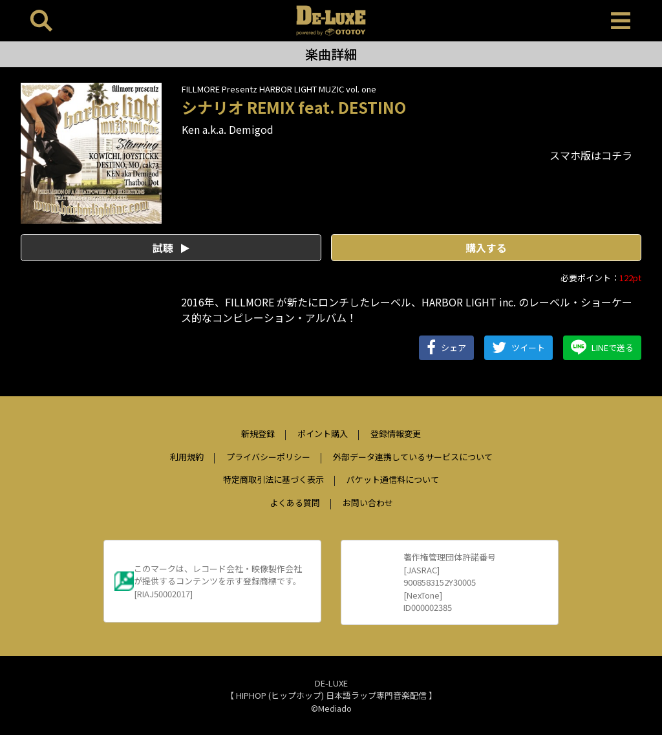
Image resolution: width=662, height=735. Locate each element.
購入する (486, 247)
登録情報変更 (395, 433)
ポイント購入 (322, 433)
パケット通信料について (393, 479)
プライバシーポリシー (268, 457)
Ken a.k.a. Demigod (227, 129)
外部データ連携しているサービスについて (413, 457)
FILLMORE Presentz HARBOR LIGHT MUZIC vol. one (279, 89)
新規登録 (258, 433)
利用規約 (187, 457)
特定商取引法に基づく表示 (273, 479)
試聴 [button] (171, 247)
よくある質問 (295, 502)
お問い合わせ (368, 502)
